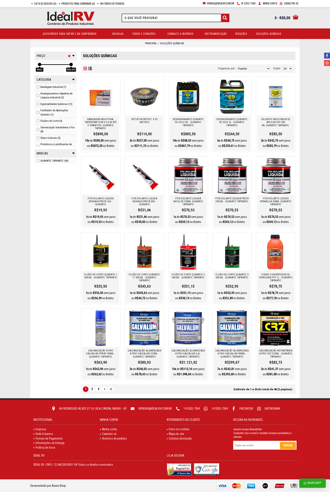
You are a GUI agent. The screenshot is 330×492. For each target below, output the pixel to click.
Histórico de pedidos (113, 438)
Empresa (39, 429)
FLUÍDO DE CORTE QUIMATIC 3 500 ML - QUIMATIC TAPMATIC (232, 276)
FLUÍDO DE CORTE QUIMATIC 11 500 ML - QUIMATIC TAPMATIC (144, 277)
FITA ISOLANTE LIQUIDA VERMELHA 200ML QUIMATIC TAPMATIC (275, 201)
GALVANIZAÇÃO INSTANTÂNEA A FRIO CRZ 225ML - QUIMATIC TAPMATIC (275, 353)
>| (111, 389)
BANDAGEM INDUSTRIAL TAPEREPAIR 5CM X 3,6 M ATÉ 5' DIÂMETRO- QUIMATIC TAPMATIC (101, 124)
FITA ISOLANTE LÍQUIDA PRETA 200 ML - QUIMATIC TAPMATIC (232, 200)
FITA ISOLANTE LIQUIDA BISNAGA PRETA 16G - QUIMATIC (100, 201)
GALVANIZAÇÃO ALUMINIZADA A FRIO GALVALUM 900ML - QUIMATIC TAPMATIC (232, 353)
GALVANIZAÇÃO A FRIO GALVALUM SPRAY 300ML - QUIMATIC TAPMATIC (100, 353)
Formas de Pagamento (48, 438)
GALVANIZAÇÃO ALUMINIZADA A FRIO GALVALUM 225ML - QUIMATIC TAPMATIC (144, 353)
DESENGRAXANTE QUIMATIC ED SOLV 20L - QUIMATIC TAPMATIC (188, 122)
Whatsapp (312, 483)
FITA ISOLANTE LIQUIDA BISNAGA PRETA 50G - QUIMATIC (144, 201)
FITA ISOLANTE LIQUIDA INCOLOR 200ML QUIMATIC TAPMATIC (188, 201)
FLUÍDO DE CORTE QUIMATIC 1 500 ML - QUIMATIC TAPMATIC (100, 276)
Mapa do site (175, 434)
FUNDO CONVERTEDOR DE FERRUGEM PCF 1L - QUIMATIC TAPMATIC (276, 277)
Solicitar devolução (179, 438)
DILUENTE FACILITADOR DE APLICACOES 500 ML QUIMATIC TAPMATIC (275, 122)
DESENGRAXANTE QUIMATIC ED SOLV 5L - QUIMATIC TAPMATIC (232, 122)
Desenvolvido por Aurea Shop (48, 485)
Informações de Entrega (48, 443)
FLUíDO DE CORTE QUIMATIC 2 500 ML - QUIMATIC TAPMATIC (188, 276)
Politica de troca (44, 447)
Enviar (288, 445)
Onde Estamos (43, 434)
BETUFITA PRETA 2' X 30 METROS (144, 121)
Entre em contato (178, 429)
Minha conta (108, 429)
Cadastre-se (108, 434)
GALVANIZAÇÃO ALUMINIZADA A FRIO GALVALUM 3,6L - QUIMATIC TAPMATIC (188, 353)
